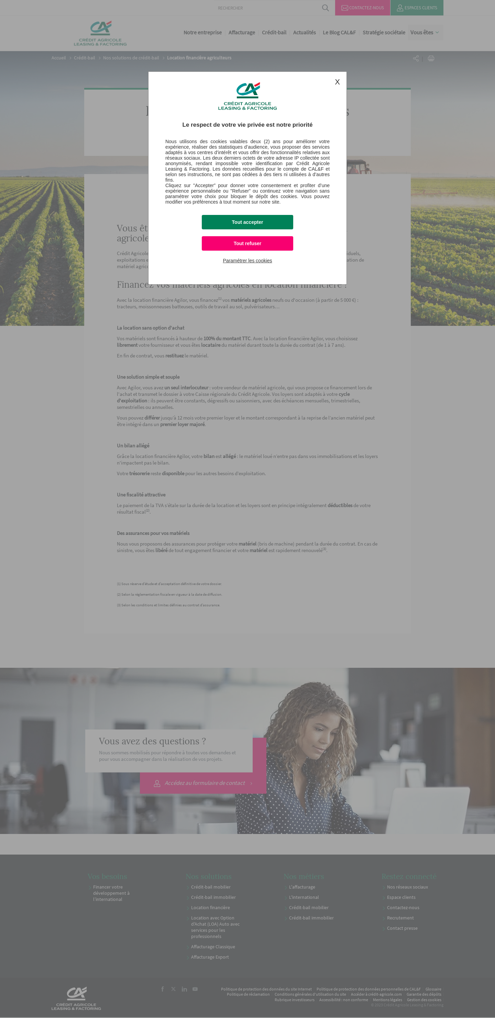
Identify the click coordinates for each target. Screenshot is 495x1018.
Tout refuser (248, 243)
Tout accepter (247, 222)
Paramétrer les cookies (247, 260)
